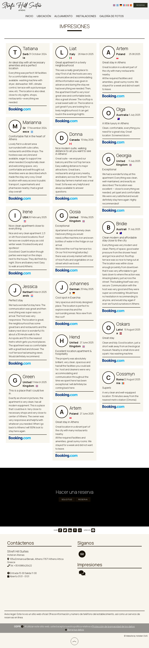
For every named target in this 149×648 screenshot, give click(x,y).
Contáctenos (20, 543)
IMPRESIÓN (89, 530)
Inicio (29, 16)
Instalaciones (86, 16)
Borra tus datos (74, 629)
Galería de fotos (112, 16)
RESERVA (140, 5)
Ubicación (44, 16)
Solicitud (67, 499)
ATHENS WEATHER (109, 591)
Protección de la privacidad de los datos (113, 626)
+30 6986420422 (23, 565)
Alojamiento (63, 16)
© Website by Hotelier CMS (136, 636)
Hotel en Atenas (15, 555)
